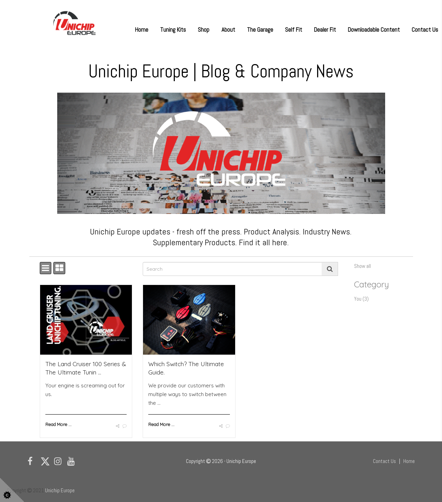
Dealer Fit (325, 29)
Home (141, 29)
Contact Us (425, 29)
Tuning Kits (173, 29)
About (228, 29)
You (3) (361, 298)
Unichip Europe (60, 490)
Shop (203, 29)
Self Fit (293, 29)
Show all (362, 266)
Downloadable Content (374, 29)
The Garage (260, 29)
